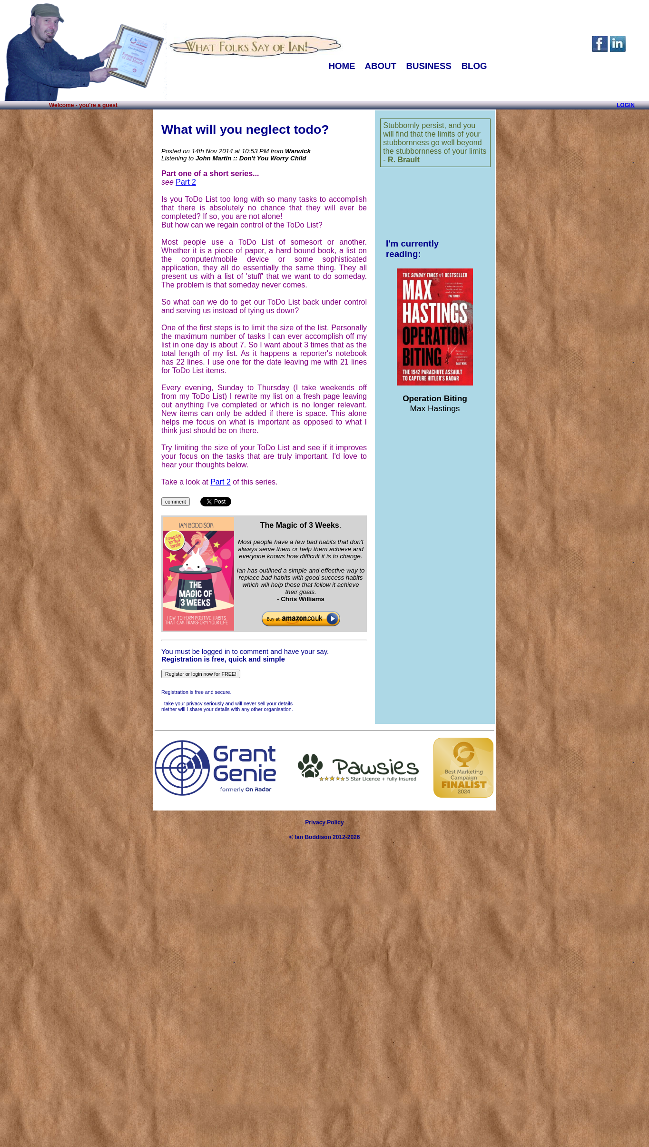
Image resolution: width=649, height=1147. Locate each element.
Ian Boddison (313, 837)
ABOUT (380, 66)
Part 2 (186, 182)
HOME (341, 66)
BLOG (474, 66)
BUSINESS (429, 66)
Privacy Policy (324, 822)
